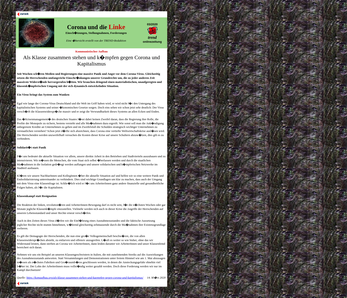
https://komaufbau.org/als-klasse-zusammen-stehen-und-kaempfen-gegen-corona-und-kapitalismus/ (84, 277)
